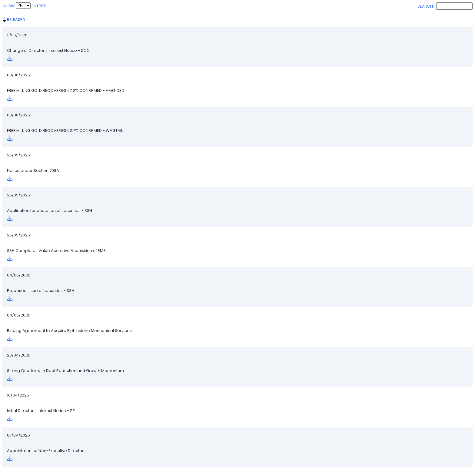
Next (465, 461)
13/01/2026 (17, 409)
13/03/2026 (18, 239)
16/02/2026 (18, 324)
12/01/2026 (17, 426)
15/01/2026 (17, 392)
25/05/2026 (18, 86)
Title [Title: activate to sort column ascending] (79, 19)
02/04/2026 (18, 222)
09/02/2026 (18, 341)
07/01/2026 (17, 443)
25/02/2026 (18, 273)
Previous (376, 461)
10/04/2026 (18, 188)
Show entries (24, 6)
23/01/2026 (18, 375)
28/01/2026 (18, 358)
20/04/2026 (18, 171)
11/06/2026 (17, 35)
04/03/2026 (18, 256)
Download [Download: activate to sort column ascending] (408, 19)
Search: (445, 6)
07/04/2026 (18, 205)
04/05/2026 (18, 137)
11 (452, 461)
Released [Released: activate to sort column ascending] (16, 19)
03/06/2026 (18, 52)
